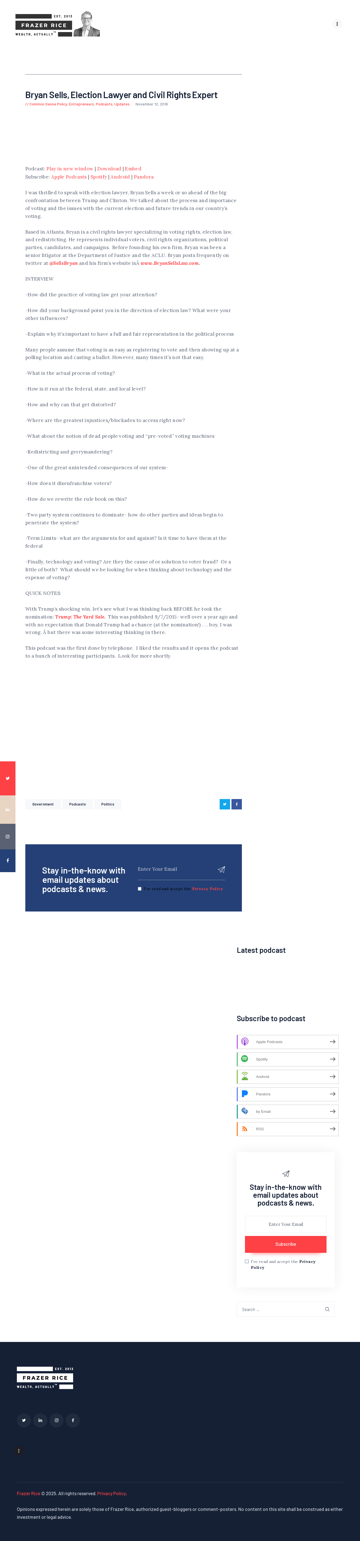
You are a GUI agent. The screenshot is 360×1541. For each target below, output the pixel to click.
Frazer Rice (28, 1492)
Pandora (144, 176)
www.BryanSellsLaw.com (170, 263)
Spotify (99, 176)
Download (109, 168)
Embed (133, 168)
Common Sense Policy (48, 103)
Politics (107, 804)
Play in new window (69, 168)
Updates (122, 103)
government (43, 804)
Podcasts (104, 103)
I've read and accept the (183, 888)
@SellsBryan (64, 263)
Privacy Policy (207, 888)
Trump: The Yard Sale (79, 616)
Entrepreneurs (81, 103)
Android (120, 176)
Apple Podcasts (69, 176)
